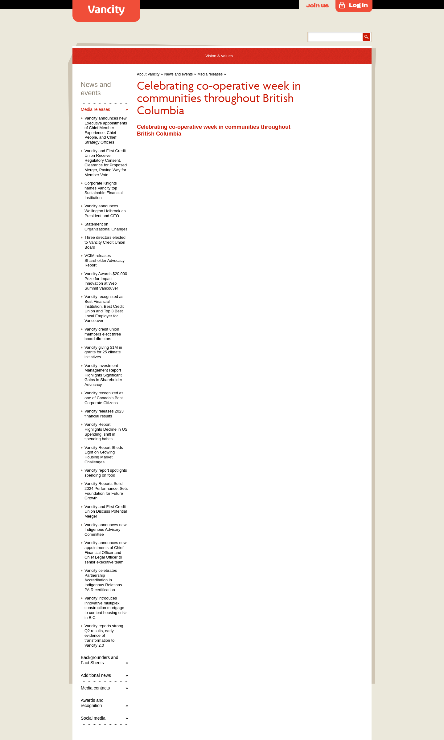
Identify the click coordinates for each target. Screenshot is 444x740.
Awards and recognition (92, 703)
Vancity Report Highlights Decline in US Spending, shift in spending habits (105, 431)
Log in (358, 5)
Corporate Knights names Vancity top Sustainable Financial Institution (103, 190)
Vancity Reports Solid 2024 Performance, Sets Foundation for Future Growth (106, 490)
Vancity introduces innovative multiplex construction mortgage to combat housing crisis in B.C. (105, 608)
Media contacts (95, 687)
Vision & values (219, 56)
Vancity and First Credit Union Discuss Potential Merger (105, 511)
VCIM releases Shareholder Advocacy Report (104, 260)
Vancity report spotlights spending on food (105, 473)
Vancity (106, 11)
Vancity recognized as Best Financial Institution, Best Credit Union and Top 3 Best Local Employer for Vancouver (104, 308)
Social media (93, 718)
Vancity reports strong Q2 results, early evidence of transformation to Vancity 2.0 (103, 635)
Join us (317, 5)
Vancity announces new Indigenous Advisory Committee (105, 529)
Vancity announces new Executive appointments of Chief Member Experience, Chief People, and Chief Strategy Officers (105, 130)
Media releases (210, 74)
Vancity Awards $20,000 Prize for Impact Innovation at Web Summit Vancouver (105, 281)
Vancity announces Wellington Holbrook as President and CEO (104, 211)
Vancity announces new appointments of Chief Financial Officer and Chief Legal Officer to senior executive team (105, 552)
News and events (178, 74)
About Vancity (148, 74)
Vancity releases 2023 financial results (104, 413)
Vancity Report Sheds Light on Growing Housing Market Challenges (103, 454)
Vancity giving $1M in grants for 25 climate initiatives (103, 352)
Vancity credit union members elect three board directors (102, 334)
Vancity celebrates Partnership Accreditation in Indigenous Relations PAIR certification (103, 580)
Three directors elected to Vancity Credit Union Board (104, 242)
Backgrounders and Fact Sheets (99, 660)
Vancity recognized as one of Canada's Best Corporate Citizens (103, 398)
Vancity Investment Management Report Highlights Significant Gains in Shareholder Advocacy (103, 375)
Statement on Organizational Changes (105, 226)
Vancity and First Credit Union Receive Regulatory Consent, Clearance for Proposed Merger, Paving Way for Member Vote (105, 162)
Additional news (96, 675)
